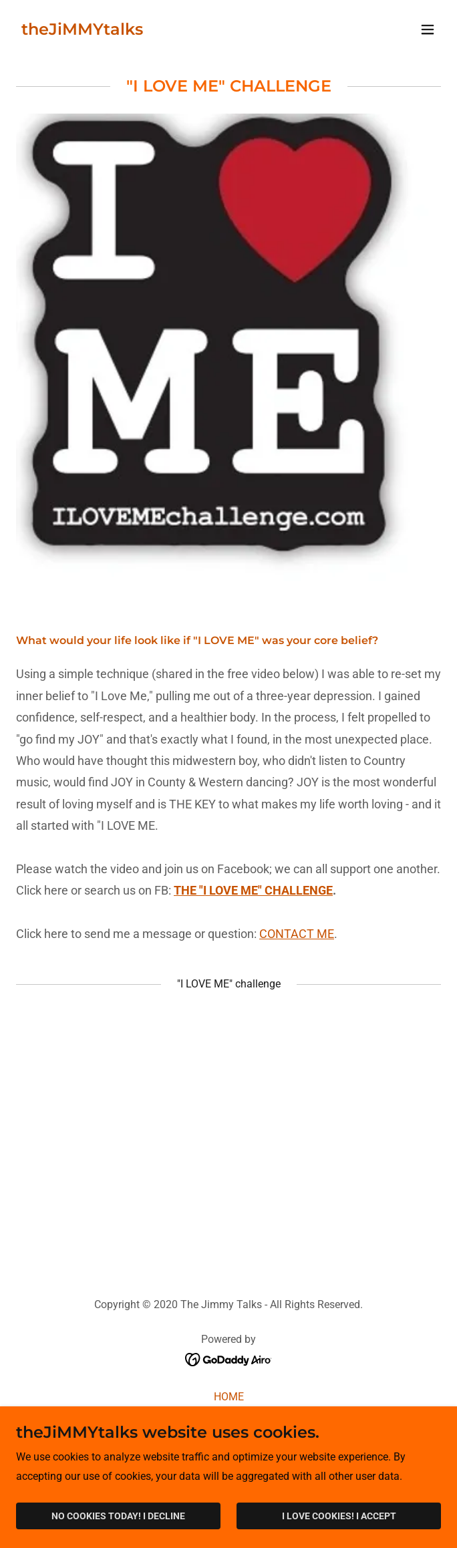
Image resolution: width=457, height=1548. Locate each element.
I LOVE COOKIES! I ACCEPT (339, 1516)
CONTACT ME (296, 934)
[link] (82, 31)
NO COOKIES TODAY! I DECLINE (118, 1516)
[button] (427, 29)
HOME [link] (229, 1396)
